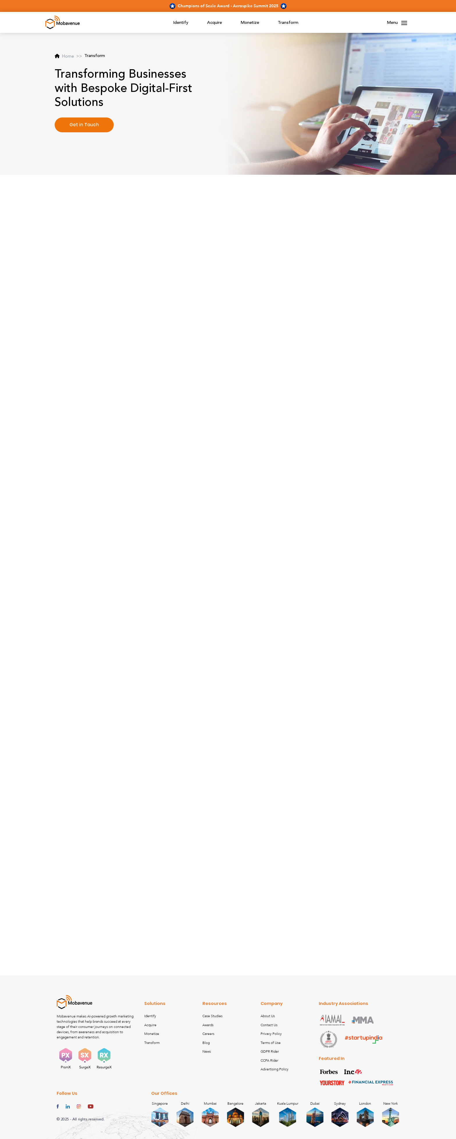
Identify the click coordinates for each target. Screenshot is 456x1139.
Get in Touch (84, 125)
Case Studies (212, 1016)
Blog (206, 1042)
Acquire (214, 23)
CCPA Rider (269, 1060)
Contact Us (269, 1025)
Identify (180, 23)
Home (64, 56)
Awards (207, 1025)
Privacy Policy (271, 1033)
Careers (208, 1033)
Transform (288, 23)
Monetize (250, 23)
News (206, 1051)
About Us (268, 1016)
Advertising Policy (274, 1069)
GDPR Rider (270, 1051)
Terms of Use (271, 1042)
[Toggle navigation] (404, 23)
